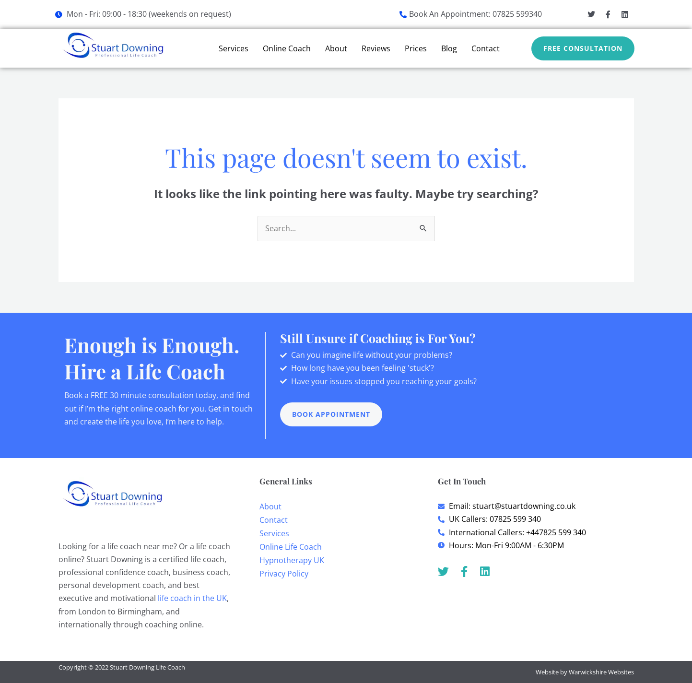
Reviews (376, 48)
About (336, 48)
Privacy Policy (283, 573)
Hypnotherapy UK (291, 560)
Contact (485, 48)
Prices (416, 48)
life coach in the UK (192, 598)
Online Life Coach (290, 547)
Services (233, 48)
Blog (449, 48)
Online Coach (287, 48)
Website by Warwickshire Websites (585, 672)
